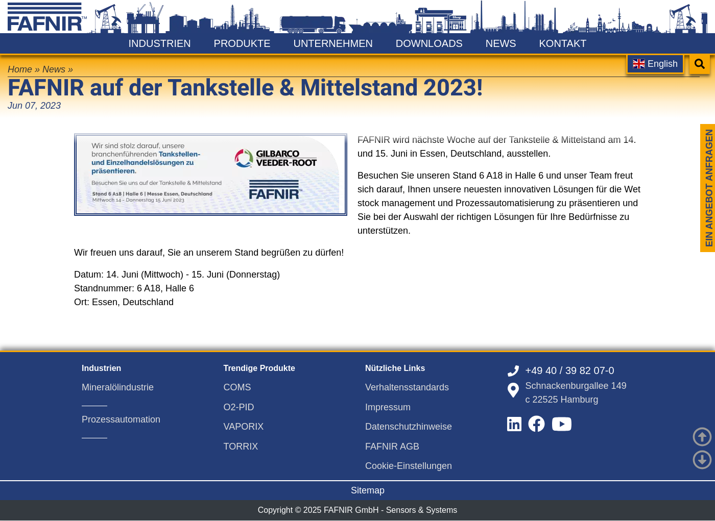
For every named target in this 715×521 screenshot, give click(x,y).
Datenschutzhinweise (408, 426)
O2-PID (239, 407)
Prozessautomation (121, 419)
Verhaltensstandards (407, 387)
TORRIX (241, 446)
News (501, 43)
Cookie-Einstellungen (408, 466)
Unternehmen (333, 43)
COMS (237, 387)
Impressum (388, 407)
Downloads (429, 43)
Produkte (242, 43)
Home (20, 69)
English (655, 64)
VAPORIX (244, 426)
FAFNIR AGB (392, 446)
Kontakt (562, 43)
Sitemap (368, 490)
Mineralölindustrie (118, 387)
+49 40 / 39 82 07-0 (570, 370)
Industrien (160, 43)
